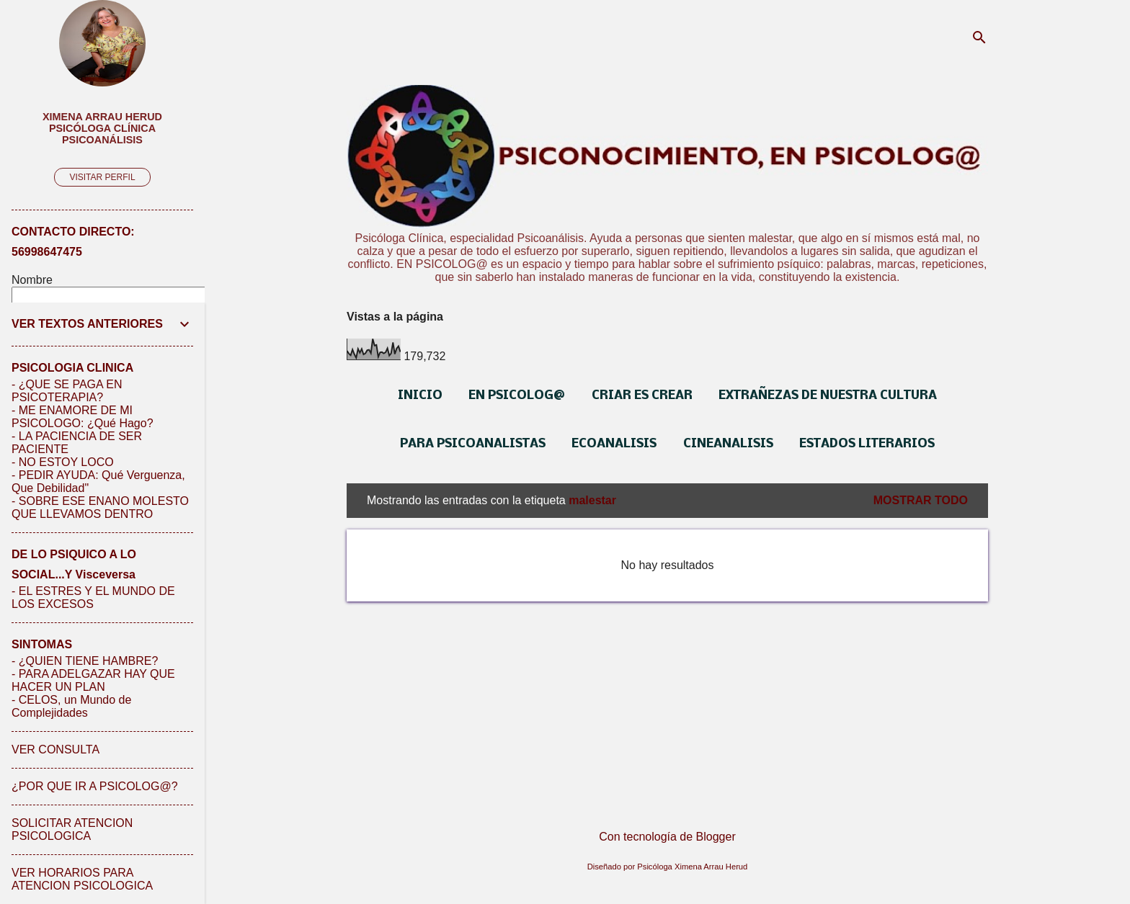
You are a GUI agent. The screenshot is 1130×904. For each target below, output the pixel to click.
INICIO (420, 396)
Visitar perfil (102, 177)
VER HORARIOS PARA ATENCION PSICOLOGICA (82, 879)
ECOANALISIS (614, 444)
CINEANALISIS (728, 444)
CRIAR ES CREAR (642, 396)
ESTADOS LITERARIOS (867, 444)
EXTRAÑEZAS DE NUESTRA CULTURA (828, 396)
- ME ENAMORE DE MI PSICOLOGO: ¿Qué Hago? (83, 416)
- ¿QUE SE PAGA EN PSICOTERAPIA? (67, 390)
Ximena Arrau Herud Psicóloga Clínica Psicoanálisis (102, 128)
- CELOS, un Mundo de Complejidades (71, 706)
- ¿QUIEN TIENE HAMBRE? (85, 661)
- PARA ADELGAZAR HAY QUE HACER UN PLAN (93, 680)
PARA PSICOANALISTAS (473, 444)
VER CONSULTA (55, 749)
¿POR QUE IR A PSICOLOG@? (95, 786)
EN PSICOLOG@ (516, 396)
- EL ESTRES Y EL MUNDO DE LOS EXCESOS (93, 597)
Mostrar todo (920, 500)
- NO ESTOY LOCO (63, 462)
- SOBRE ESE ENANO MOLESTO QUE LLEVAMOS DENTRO (100, 507)
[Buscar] (979, 39)
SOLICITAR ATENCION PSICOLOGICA (72, 829)
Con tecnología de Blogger (667, 837)
